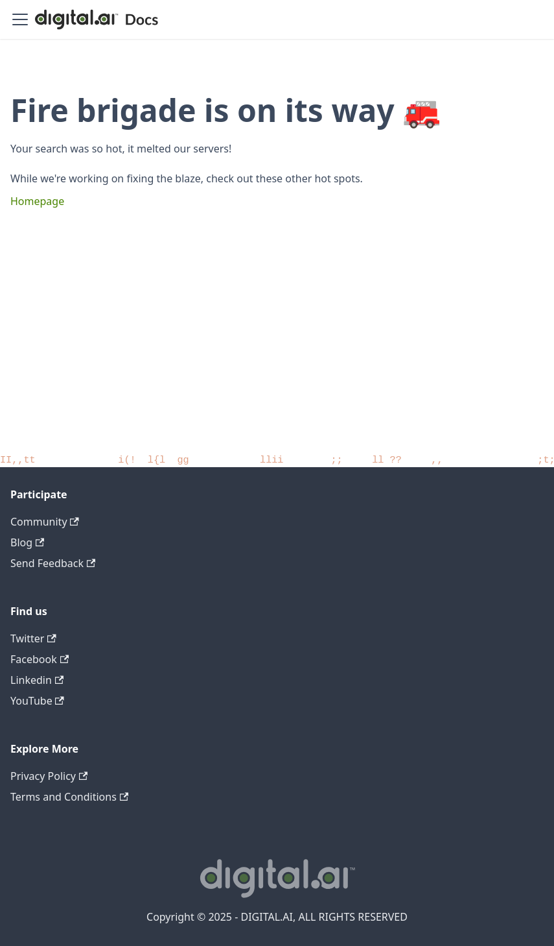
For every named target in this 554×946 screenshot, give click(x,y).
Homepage (37, 201)
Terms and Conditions (69, 797)
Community (44, 522)
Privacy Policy (48, 776)
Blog (27, 542)
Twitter (33, 638)
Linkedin (36, 680)
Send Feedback (52, 563)
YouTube (37, 701)
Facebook (39, 659)
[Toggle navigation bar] (20, 19)
